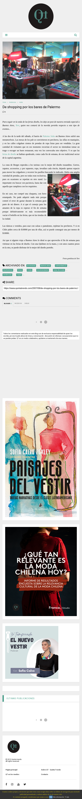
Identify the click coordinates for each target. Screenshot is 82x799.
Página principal (11, 770)
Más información (58, 797)
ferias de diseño (9, 154)
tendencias (12, 102)
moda (21, 102)
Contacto (44, 774)
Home (4, 102)
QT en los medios (12, 774)
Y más (67, 797)
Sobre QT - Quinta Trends (51, 770)
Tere (17, 125)
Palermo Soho (49, 136)
